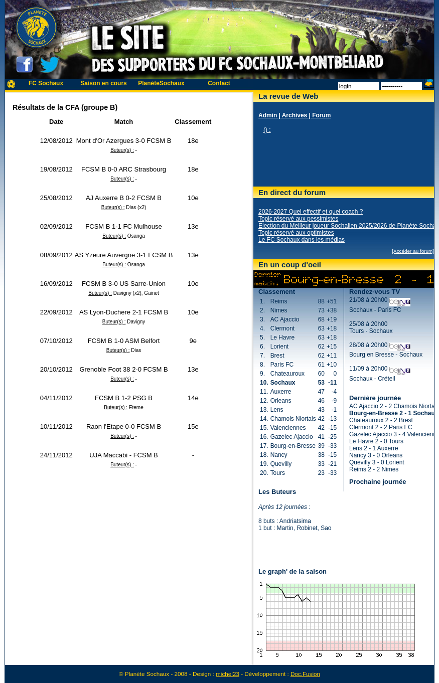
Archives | (297, 115)
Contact (219, 83)
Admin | (270, 115)
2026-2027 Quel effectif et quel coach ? (310, 211)
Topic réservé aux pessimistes (298, 218)
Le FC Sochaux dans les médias (301, 239)
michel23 (227, 673)
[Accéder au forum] (413, 251)
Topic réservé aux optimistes (296, 232)
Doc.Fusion (305, 673)
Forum (321, 115)
